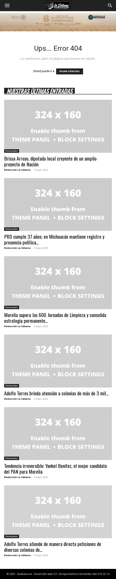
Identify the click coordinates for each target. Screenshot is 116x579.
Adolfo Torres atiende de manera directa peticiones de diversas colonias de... (52, 546)
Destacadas (11, 150)
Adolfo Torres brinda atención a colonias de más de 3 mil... (56, 393)
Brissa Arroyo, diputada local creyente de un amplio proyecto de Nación (50, 161)
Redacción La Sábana (17, 169)
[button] (7, 5)
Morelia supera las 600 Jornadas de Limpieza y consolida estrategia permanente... (55, 317)
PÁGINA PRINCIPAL (69, 71)
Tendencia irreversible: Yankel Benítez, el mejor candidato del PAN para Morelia (55, 468)
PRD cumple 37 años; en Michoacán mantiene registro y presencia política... (54, 239)
